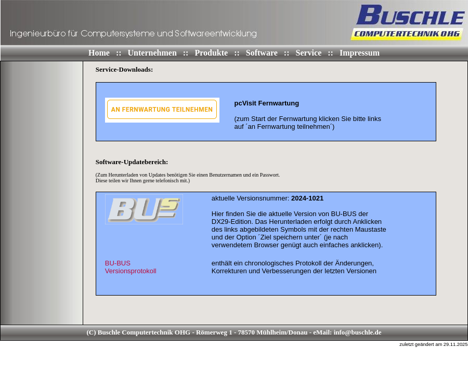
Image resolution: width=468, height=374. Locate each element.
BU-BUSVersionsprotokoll (131, 267)
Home (100, 52)
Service (310, 52)
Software (263, 52)
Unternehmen (153, 52)
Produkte (212, 52)
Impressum (360, 52)
